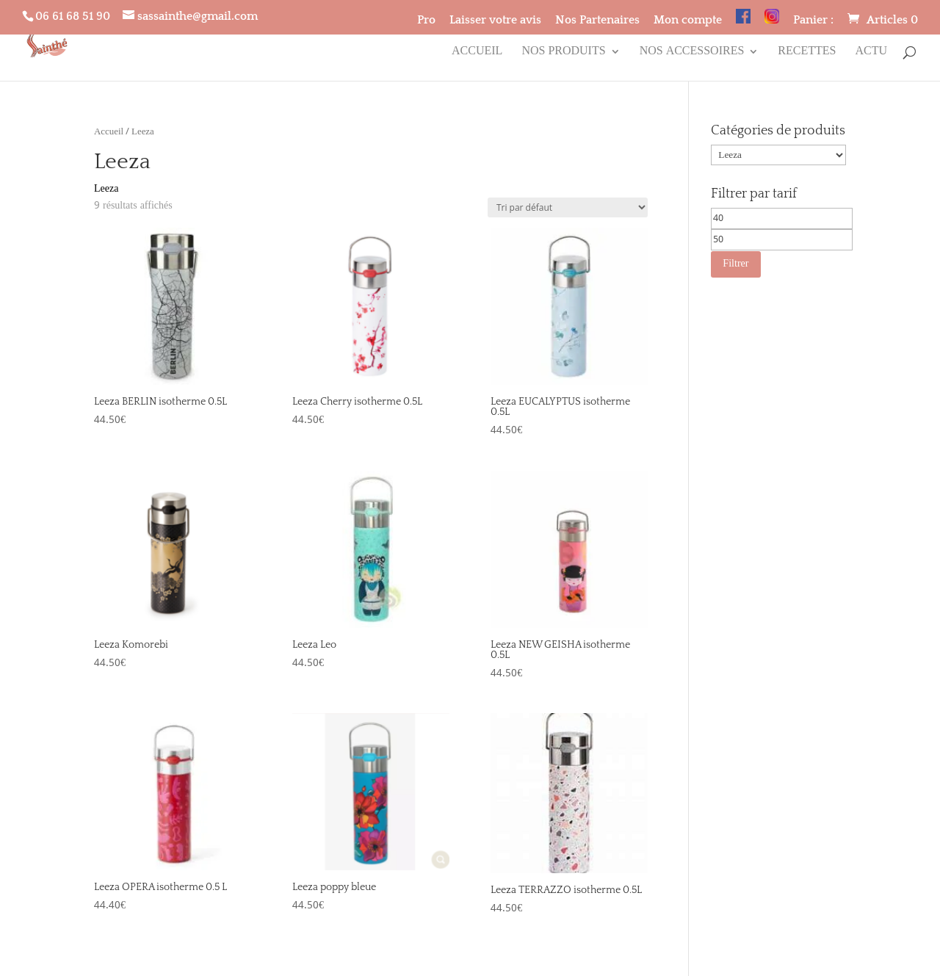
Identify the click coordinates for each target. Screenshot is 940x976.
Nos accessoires (692, 53)
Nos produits (563, 53)
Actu (871, 53)
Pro (426, 20)
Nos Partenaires (597, 20)
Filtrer (735, 263)
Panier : (813, 20)
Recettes (807, 53)
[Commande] (568, 207)
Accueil (477, 53)
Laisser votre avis (495, 20)
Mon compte (688, 20)
